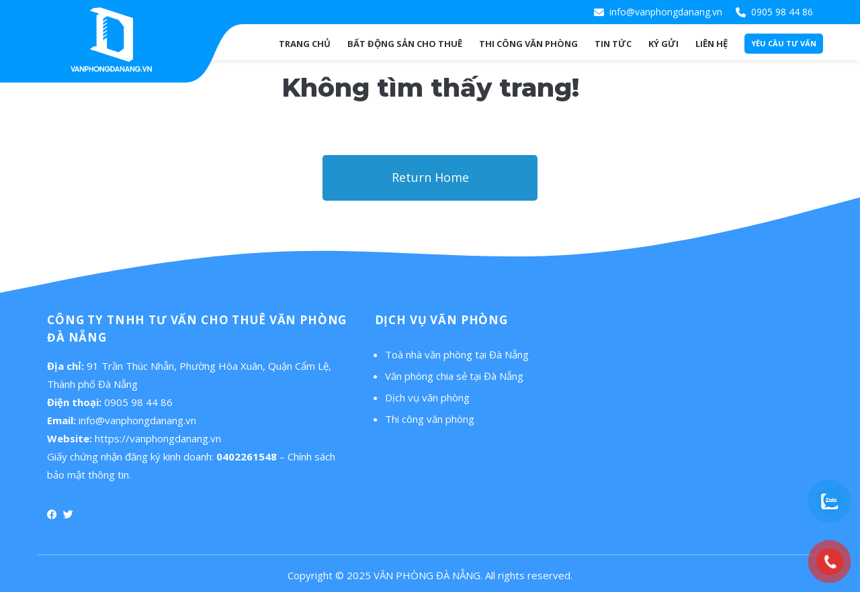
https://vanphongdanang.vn (158, 438)
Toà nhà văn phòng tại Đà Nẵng (457, 354)
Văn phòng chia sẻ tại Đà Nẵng (454, 376)
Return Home (430, 177)
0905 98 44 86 (782, 11)
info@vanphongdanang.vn (665, 11)
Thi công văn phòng (429, 419)
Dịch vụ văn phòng (427, 397)
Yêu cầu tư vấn (783, 43)
